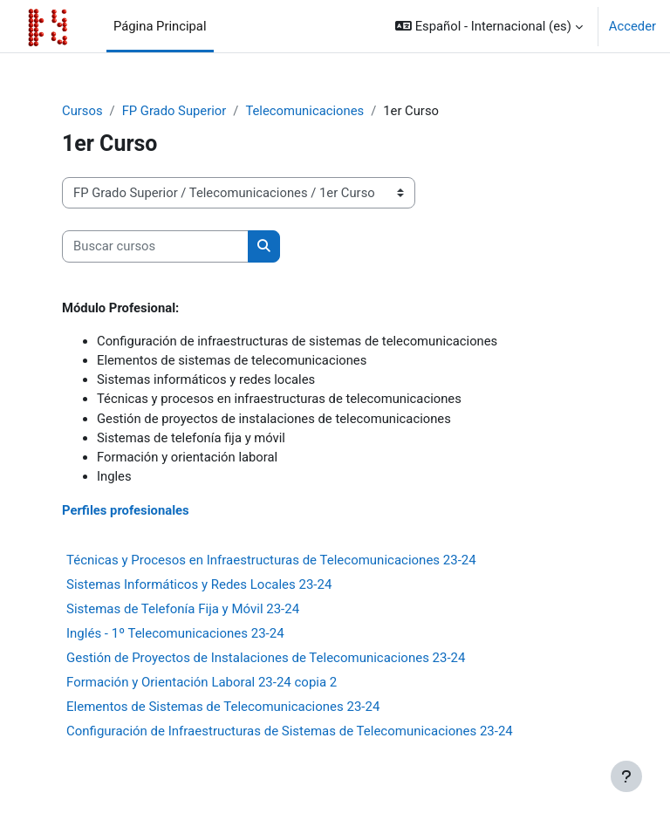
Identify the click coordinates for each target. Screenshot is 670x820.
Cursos (82, 111)
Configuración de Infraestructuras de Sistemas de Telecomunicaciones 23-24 (289, 731)
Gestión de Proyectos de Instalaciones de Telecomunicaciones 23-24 (265, 658)
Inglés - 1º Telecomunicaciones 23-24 (175, 633)
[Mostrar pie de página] (626, 776)
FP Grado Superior (174, 111)
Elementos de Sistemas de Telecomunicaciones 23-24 (222, 706)
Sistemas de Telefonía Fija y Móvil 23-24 (182, 609)
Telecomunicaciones (304, 111)
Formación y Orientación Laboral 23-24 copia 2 (201, 682)
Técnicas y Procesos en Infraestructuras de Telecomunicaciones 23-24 (271, 560)
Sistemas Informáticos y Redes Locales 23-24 (199, 584)
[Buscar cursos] (155, 246)
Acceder (632, 26)
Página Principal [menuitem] (160, 26)
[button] (489, 26)
